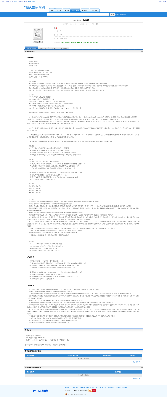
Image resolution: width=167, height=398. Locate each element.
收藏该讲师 (37, 42)
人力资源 (83, 42)
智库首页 (68, 387)
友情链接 (111, 387)
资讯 (25, 1)
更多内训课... (137, 378)
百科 (11, 1)
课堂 (15, 1)
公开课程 (53, 48)
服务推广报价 (94, 387)
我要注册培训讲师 (120, 14)
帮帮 (33, 1)
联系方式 (43, 48)
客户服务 (77, 42)
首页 (3, 1)
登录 (160, 1)
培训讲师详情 (31, 48)
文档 (7, 1)
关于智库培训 (84, 387)
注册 (164, 1)
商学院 (20, 1)
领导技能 (89, 42)
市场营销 (72, 42)
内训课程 (64, 48)
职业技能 (95, 42)
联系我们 (103, 387)
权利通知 (118, 387)
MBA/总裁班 (65, 42)
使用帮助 (125, 387)
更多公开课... (137, 362)
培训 (29, 1)
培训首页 (75, 387)
